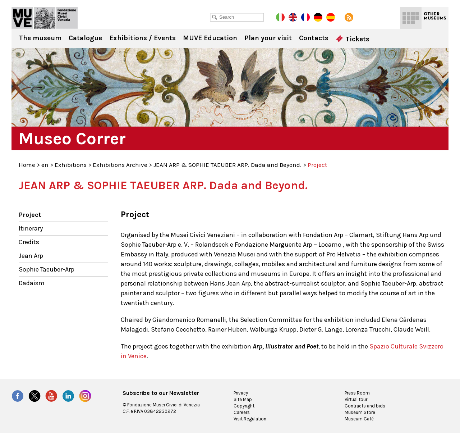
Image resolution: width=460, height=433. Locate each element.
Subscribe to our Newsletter (161, 393)
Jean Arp (31, 256)
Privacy (241, 393)
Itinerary (31, 228)
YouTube (51, 396)
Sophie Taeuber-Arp (46, 269)
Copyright (244, 406)
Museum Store (360, 412)
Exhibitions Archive (120, 164)
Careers (242, 412)
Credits (29, 242)
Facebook (18, 396)
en (45, 164)
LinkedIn (68, 396)
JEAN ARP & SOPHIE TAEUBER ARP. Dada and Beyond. (227, 164)
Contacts (313, 38)
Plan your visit (268, 38)
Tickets (352, 39)
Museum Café (359, 418)
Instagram (85, 396)
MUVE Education (210, 38)
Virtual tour (356, 399)
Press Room (357, 393)
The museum (40, 38)
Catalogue (85, 38)
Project (30, 215)
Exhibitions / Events (142, 38)
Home (27, 164)
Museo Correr (45, 18)
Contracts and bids (365, 406)
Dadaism (32, 283)
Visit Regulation (250, 418)
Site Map (243, 399)
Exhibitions (71, 164)
